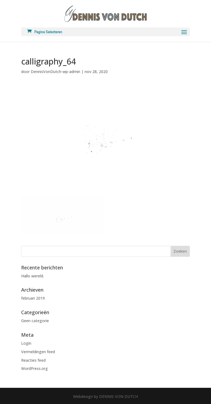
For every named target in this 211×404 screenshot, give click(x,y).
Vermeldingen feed (38, 351)
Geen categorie (35, 320)
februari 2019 (33, 298)
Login (26, 343)
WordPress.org (34, 368)
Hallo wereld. (32, 275)
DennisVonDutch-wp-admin (55, 71)
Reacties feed (33, 360)
